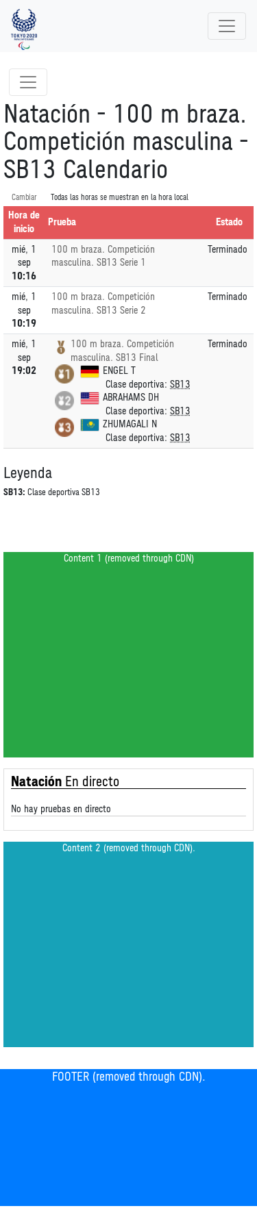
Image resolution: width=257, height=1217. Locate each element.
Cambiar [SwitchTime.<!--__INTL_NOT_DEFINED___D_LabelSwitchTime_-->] (24, 197)
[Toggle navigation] (227, 26)
